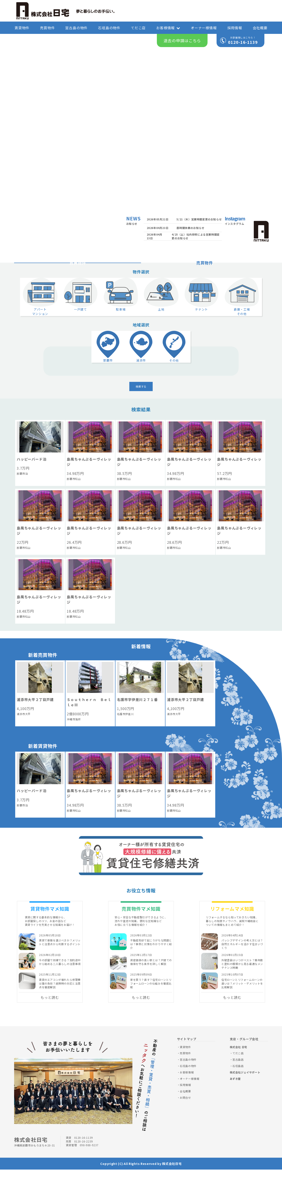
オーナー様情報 (204, 27)
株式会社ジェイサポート (245, 1103)
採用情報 (234, 27)
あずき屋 (235, 1110)
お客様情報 (168, 27)
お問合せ (185, 1129)
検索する (141, 418)
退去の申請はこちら (182, 40)
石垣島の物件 (109, 27)
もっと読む (50, 1028)
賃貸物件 (22, 27)
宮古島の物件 (76, 27)
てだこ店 (138, 27)
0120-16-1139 (243, 42)
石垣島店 (237, 1097)
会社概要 (260, 27)
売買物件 (47, 27)
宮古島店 (237, 1091)
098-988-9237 (89, 1176)
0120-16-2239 (83, 1172)
